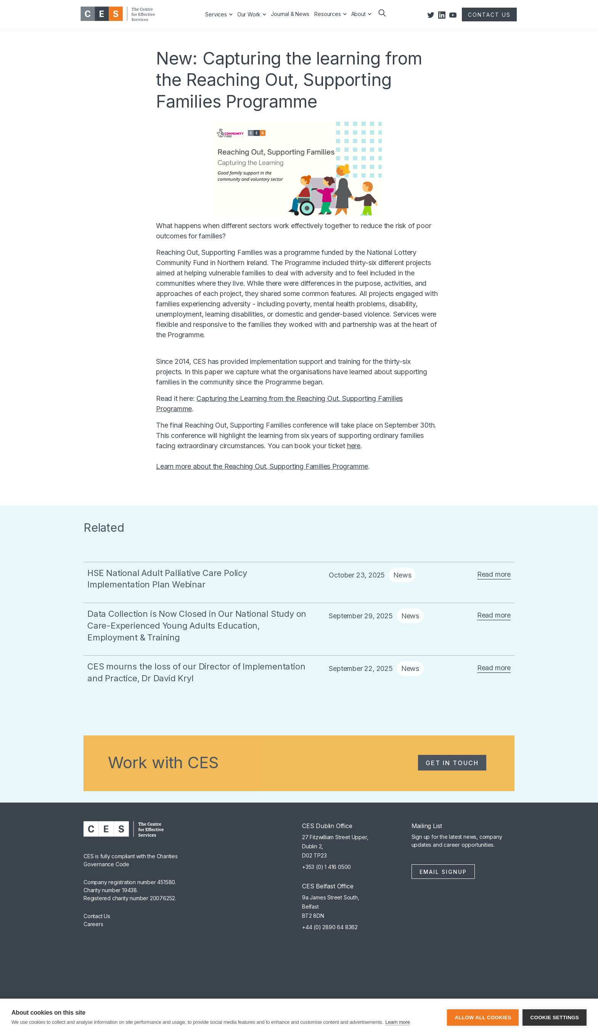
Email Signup (443, 872)
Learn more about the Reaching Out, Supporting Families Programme (262, 466)
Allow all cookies (483, 1017)
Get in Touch (452, 763)
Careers (93, 924)
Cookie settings (554, 1017)
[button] (381, 18)
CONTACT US (489, 14)
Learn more (397, 1022)
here (353, 446)
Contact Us (97, 916)
